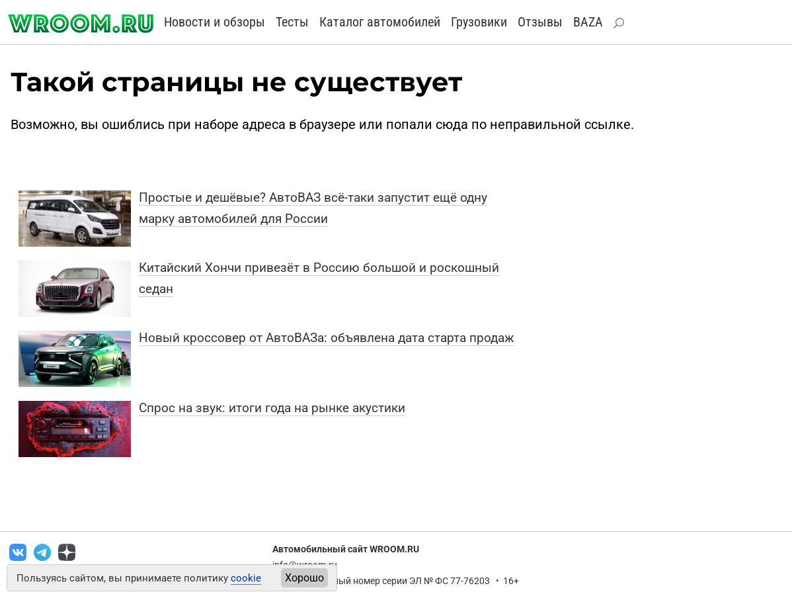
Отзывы (540, 22)
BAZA (588, 22)
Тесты (292, 22)
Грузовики (479, 22)
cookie (246, 578)
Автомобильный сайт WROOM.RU (345, 549)
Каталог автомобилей (379, 22)
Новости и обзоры (214, 22)
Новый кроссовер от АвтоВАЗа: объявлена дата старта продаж (326, 337)
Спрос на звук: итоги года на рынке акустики (272, 407)
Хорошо (304, 578)
